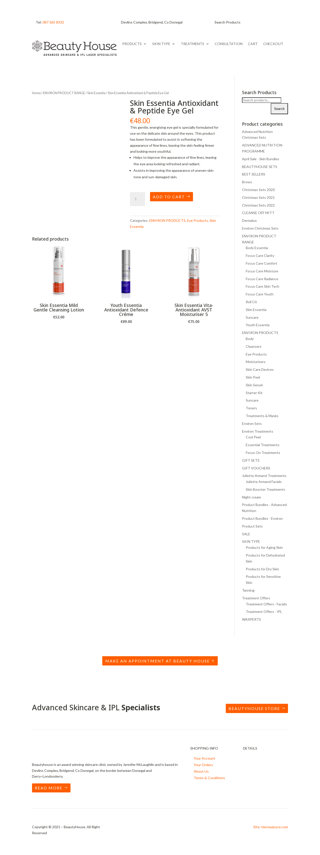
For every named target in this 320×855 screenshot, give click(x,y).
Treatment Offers (256, 598)
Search (279, 109)
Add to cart (169, 196)
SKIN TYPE (161, 44)
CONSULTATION (228, 44)
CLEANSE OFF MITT (258, 213)
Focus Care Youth (260, 294)
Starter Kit (254, 393)
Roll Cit (251, 302)
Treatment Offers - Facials (266, 604)
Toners (251, 408)
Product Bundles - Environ (262, 518)
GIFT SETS (251, 460)
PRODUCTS (132, 44)
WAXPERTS (251, 619)
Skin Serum (254, 385)
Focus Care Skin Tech (262, 286)
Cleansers (254, 346)
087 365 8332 (53, 22)
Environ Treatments (257, 431)
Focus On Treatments (263, 452)
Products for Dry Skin (262, 569)
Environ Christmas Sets (260, 228)
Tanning (248, 590)
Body (250, 338)
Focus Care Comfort (261, 263)
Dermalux (249, 220)
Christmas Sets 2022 (258, 205)
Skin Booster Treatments (265, 489)
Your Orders (203, 765)
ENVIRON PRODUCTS (167, 220)
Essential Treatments (263, 445)
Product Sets (252, 526)
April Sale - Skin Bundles (260, 159)
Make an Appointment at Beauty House (157, 660)
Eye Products (197, 220)
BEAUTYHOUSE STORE (254, 708)
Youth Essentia (258, 325)
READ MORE (48, 787)
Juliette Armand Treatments (264, 475)
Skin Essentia (96, 93)
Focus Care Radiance (262, 279)
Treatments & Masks (262, 416)
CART (253, 44)
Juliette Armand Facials (264, 481)
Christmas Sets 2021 (258, 197)
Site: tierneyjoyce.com (270, 827)
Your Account (204, 758)
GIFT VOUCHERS (256, 468)
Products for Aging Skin (264, 547)
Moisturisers (256, 362)
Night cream (251, 497)
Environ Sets (252, 423)
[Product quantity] (137, 199)
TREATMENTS (192, 44)
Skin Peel (253, 377)
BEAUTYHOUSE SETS (259, 166)
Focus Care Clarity (260, 255)
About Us (201, 771)
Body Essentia (257, 248)
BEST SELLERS (253, 174)
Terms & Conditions (209, 778)
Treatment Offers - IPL (264, 611)
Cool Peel (253, 437)
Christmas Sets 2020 (258, 190)
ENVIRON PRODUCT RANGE (64, 93)
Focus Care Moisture (262, 271)
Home (36, 93)
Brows (247, 182)
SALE (246, 534)
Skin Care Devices (260, 369)
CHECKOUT (273, 44)
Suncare (252, 317)
